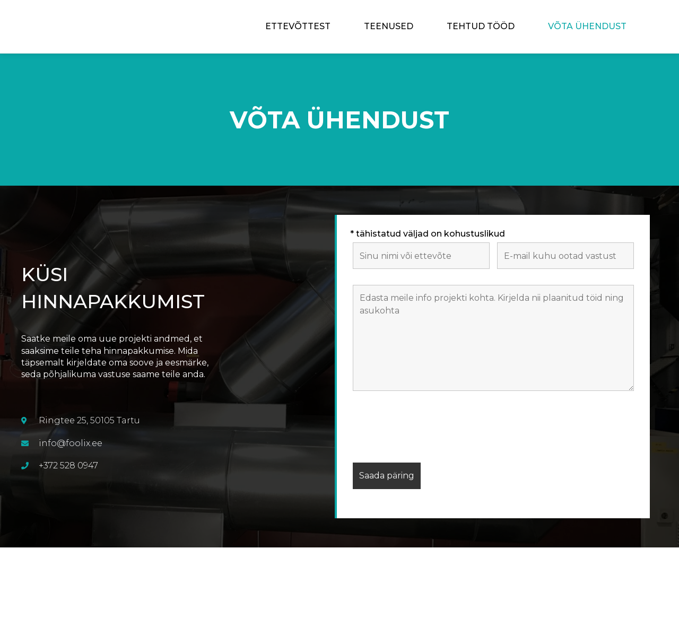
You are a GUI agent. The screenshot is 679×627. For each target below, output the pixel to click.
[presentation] (433, 428)
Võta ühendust (587, 26)
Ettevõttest (297, 26)
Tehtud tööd (481, 26)
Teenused (388, 26)
